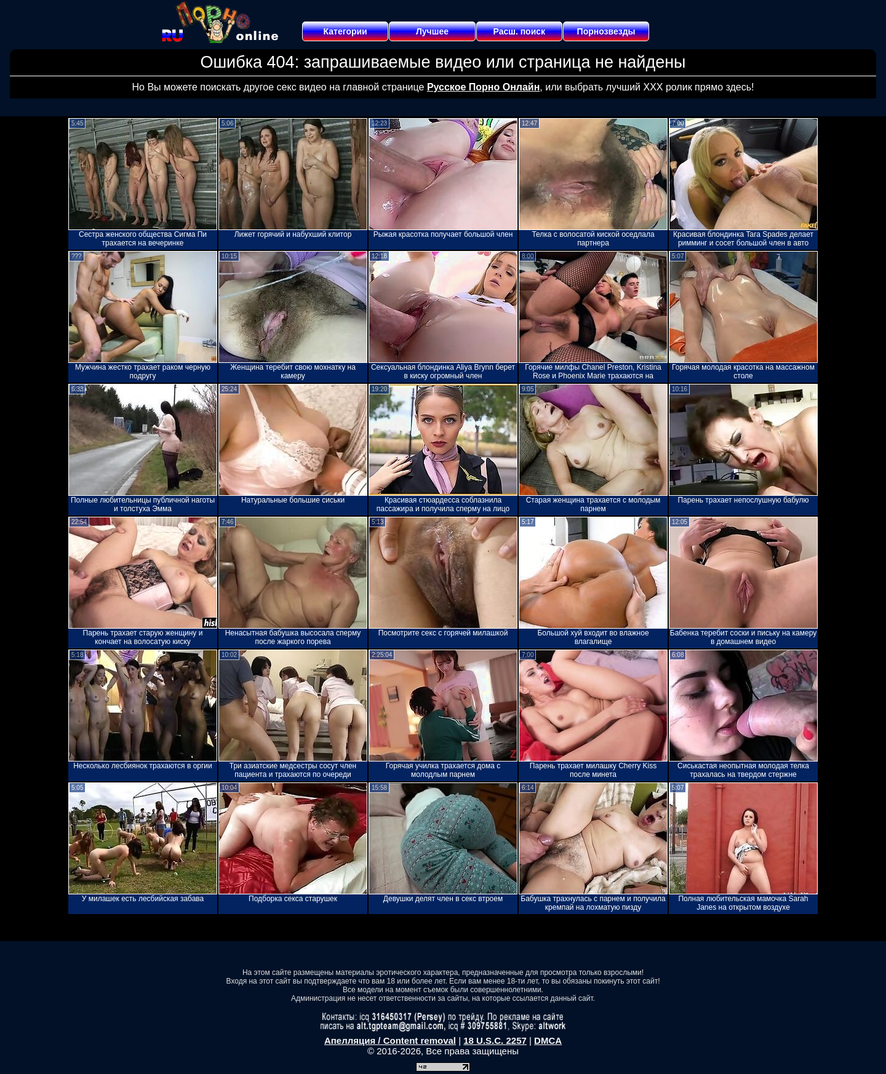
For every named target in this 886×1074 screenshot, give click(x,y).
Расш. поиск (519, 31)
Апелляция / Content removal (390, 1040)
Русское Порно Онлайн (483, 87)
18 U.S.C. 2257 (495, 1040)
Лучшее (432, 31)
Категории (345, 31)
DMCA (548, 1040)
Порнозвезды (606, 31)
